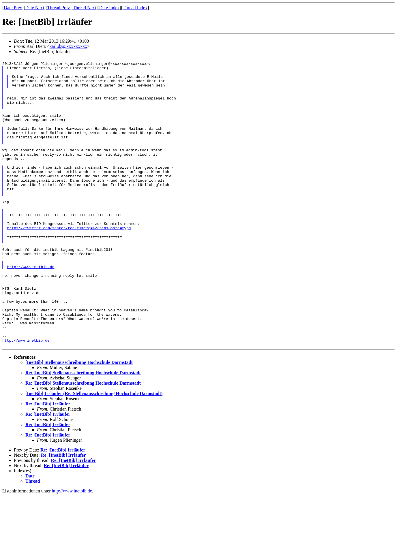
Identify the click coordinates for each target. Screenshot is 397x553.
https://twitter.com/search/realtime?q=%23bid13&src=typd (69, 261)
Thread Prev (58, 7)
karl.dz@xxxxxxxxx (68, 46)
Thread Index (135, 7)
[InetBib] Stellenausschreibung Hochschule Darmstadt (79, 419)
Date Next (34, 7)
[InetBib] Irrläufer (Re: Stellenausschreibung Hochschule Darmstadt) (93, 450)
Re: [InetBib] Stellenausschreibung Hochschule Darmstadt (83, 429)
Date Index (109, 7)
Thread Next (84, 7)
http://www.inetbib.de (31, 308)
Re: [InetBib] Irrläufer (47, 460)
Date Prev (13, 7)
